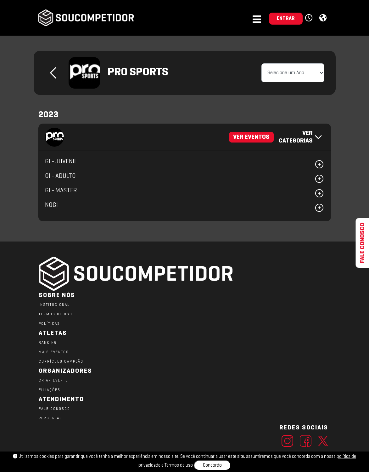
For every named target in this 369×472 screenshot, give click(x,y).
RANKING (48, 342)
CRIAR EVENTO (53, 380)
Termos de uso (179, 465)
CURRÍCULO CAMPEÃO (61, 361)
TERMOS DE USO (55, 314)
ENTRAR (286, 18)
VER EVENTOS (251, 137)
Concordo (212, 465)
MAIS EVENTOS (54, 352)
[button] (310, 18)
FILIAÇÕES (49, 390)
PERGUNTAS (50, 418)
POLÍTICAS (49, 323)
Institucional (54, 304)
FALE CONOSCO (54, 409)
